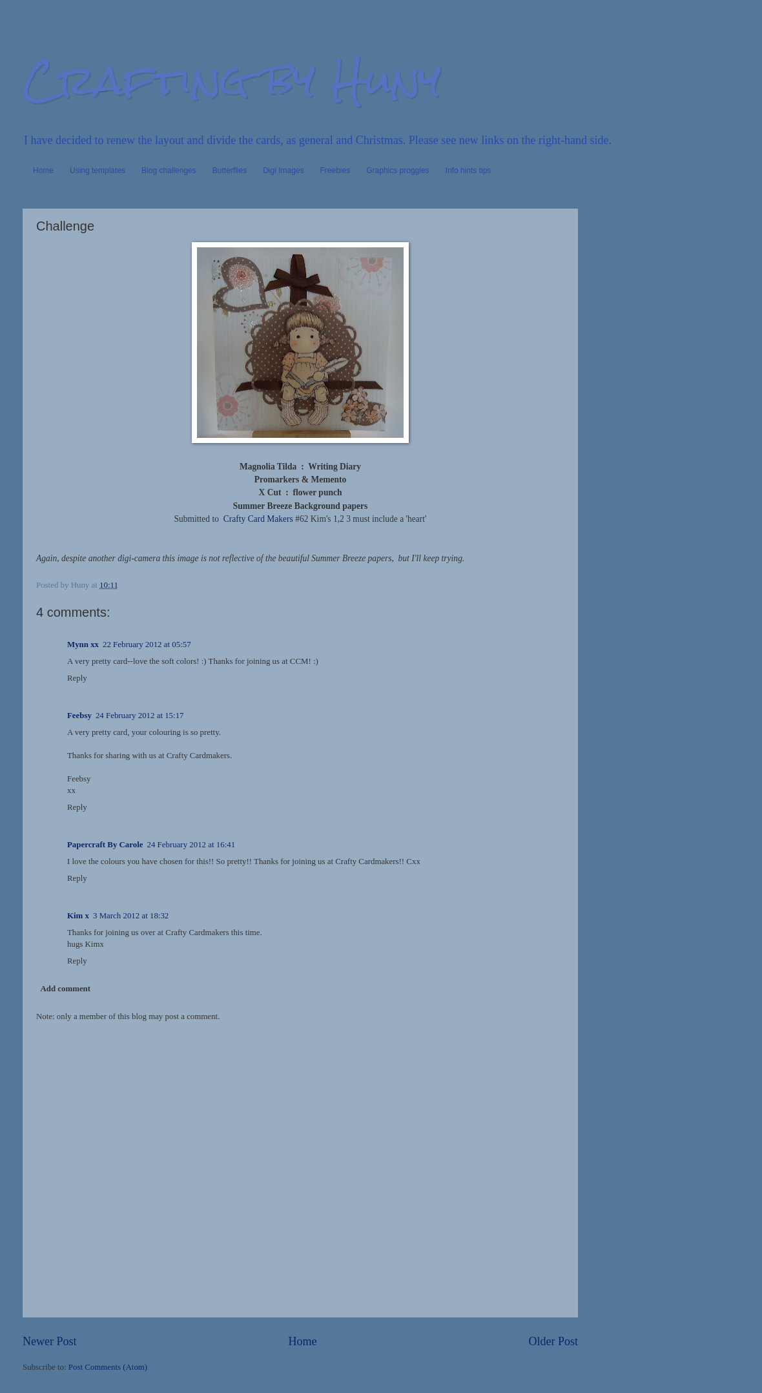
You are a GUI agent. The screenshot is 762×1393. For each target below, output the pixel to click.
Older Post (553, 1341)
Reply (77, 678)
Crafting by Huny (232, 79)
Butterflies (229, 170)
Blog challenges (168, 170)
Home (43, 170)
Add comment (65, 988)
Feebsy (79, 715)
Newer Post (50, 1341)
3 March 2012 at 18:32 (131, 915)
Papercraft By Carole (105, 844)
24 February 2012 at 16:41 (191, 844)
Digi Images (283, 170)
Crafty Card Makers (258, 519)
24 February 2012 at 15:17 (140, 715)
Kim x (78, 915)
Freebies (335, 170)
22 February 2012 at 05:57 (147, 644)
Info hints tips (468, 170)
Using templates (97, 170)
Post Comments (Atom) (107, 1367)
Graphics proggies (397, 170)
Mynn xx (83, 644)
